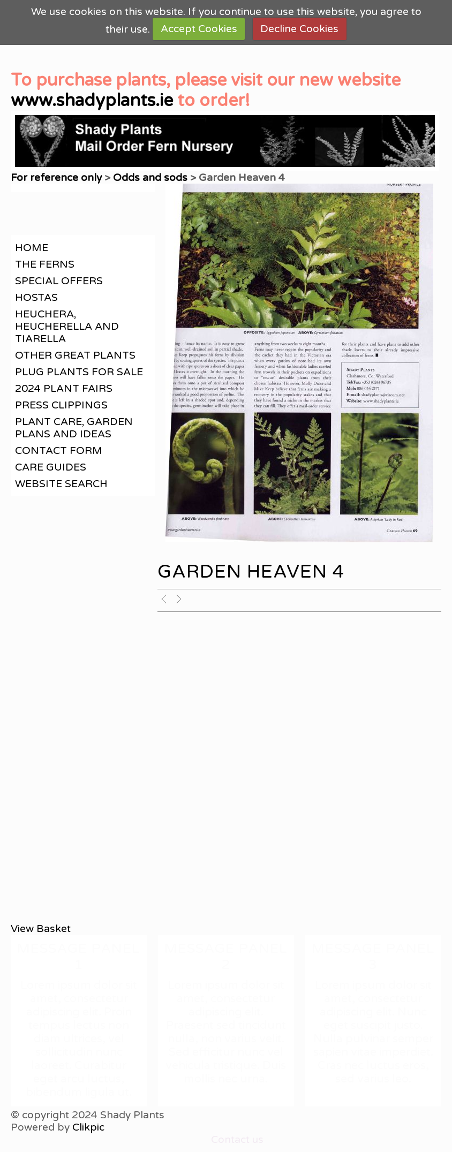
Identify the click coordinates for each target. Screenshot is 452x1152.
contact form (58, 450)
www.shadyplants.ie (92, 100)
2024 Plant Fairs (63, 388)
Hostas (36, 297)
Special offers (59, 281)
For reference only (56, 177)
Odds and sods (150, 177)
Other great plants (75, 355)
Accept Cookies (199, 28)
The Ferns (44, 264)
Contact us (237, 1139)
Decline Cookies (299, 28)
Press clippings (61, 405)
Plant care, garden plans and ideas (74, 427)
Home (31, 247)
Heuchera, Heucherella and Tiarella (67, 326)
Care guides (50, 467)
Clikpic (88, 1127)
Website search (61, 484)
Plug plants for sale (79, 372)
